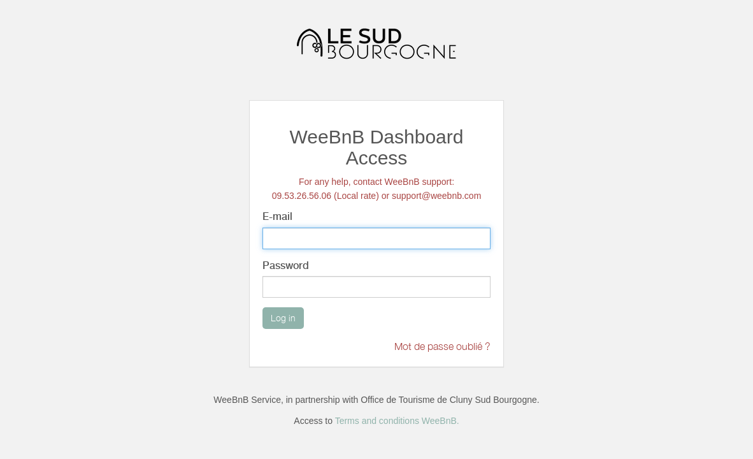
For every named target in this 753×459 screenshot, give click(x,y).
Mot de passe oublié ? (442, 346)
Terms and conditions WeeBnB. (397, 421)
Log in (283, 317)
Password (285, 265)
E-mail (277, 216)
